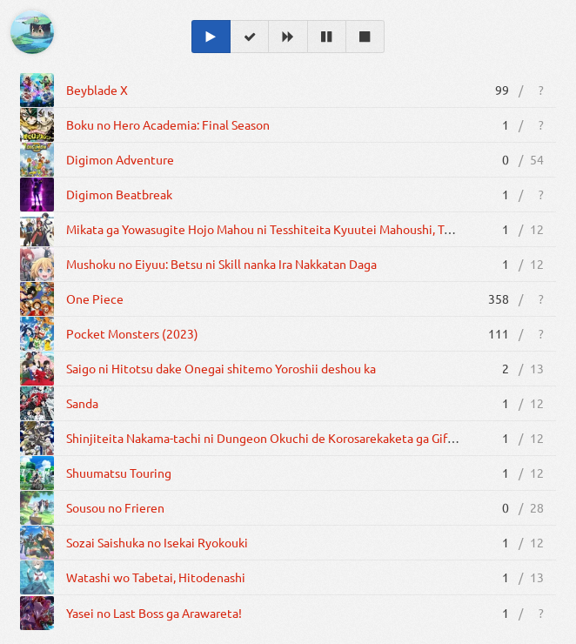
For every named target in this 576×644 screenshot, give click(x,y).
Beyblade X (97, 89)
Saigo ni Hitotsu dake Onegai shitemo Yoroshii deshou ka (221, 368)
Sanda (82, 403)
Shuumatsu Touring (118, 472)
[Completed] (250, 36)
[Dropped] (365, 36)
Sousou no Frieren (115, 507)
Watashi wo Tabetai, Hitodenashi (155, 577)
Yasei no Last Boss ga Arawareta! (154, 613)
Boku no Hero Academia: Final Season (168, 124)
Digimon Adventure (120, 159)
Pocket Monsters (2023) (132, 333)
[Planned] (288, 36)
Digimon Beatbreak (119, 194)
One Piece (95, 298)
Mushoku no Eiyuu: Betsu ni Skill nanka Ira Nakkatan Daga (221, 264)
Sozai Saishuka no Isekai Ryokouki (157, 542)
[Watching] (211, 36)
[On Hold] (327, 36)
